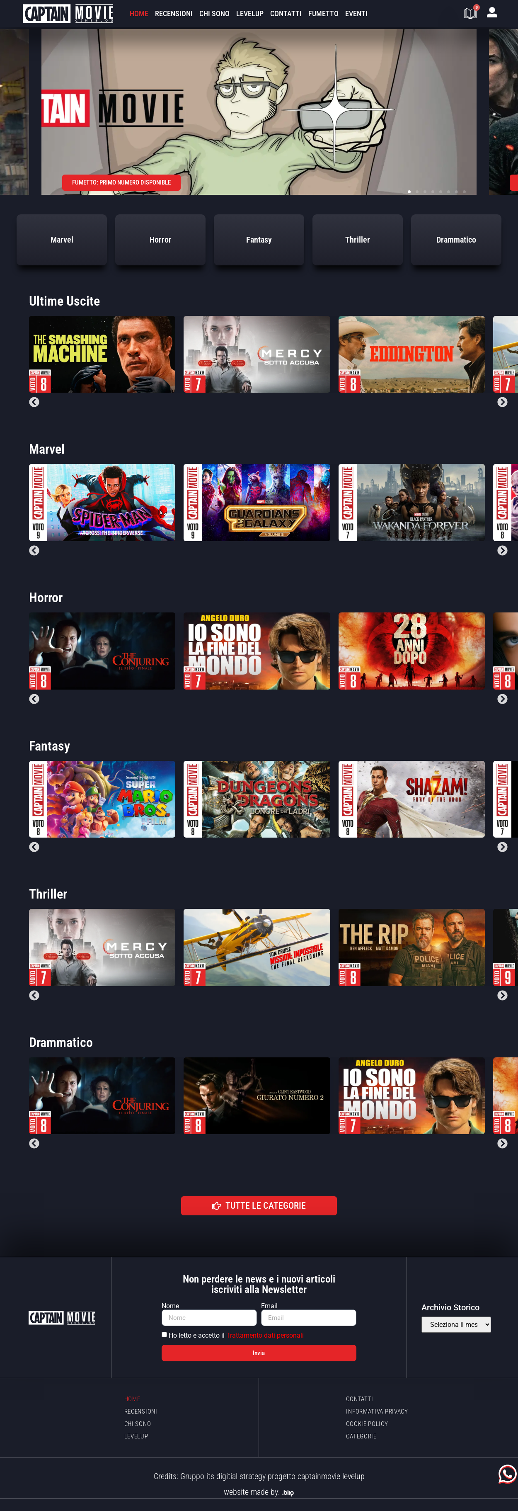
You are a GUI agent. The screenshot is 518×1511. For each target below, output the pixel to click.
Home (139, 13)
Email (269, 1306)
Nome (170, 1306)
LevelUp (250, 13)
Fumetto (323, 13)
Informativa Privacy (377, 1411)
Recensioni (174, 13)
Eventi (356, 13)
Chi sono (214, 13)
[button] (409, 191)
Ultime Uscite (64, 301)
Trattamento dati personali (265, 1335)
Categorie (361, 1436)
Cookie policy (367, 1424)
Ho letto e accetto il (236, 1335)
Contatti (286, 13)
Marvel (47, 449)
